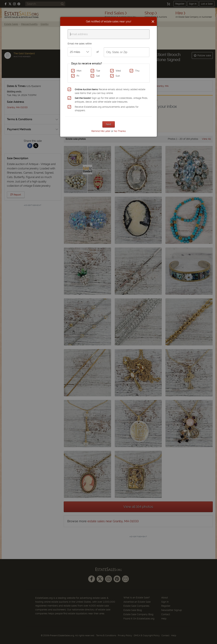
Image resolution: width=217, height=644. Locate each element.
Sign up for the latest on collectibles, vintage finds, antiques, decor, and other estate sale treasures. (111, 100)
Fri (78, 75)
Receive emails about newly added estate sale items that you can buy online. (110, 91)
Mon (79, 70)
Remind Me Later (100, 131)
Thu (137, 70)
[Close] (153, 21)
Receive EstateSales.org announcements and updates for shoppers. (107, 108)
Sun (118, 75)
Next (108, 124)
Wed (118, 70)
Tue (98, 70)
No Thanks (120, 131)
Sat (98, 75)
